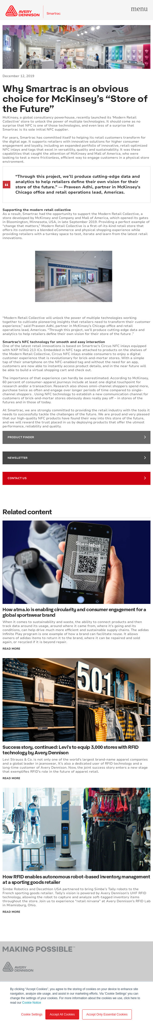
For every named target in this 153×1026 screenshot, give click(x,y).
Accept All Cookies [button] (62, 1014)
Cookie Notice (31, 1002)
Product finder (77, 436)
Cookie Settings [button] (31, 1014)
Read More (11, 649)
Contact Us (77, 477)
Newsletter (77, 457)
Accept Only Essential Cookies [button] (107, 1014)
